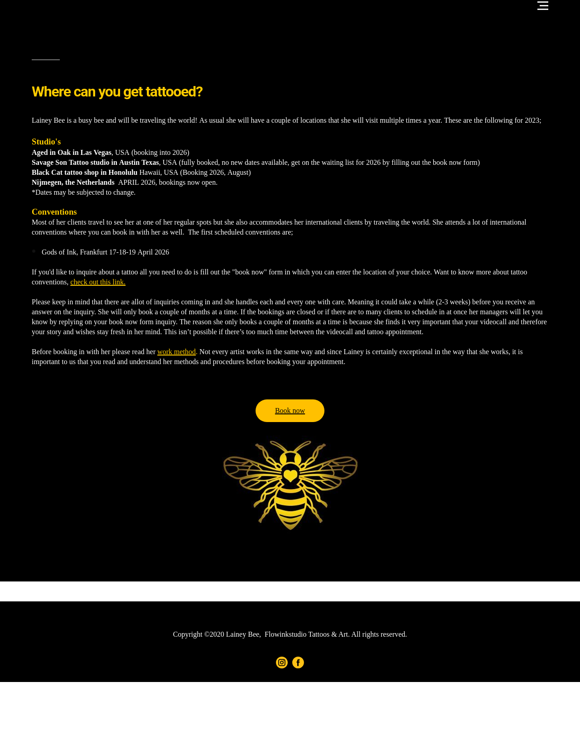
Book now (290, 410)
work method (176, 351)
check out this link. (98, 282)
